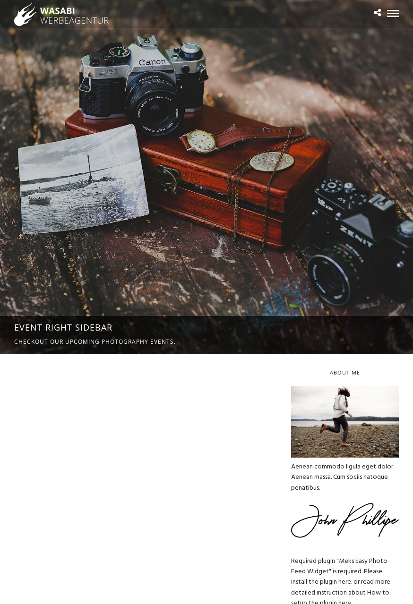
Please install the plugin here (336, 576)
